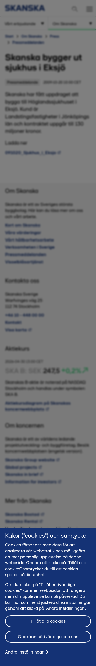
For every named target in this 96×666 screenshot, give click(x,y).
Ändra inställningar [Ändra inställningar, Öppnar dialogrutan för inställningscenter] (24, 655)
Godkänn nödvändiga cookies (48, 640)
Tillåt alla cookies (48, 625)
